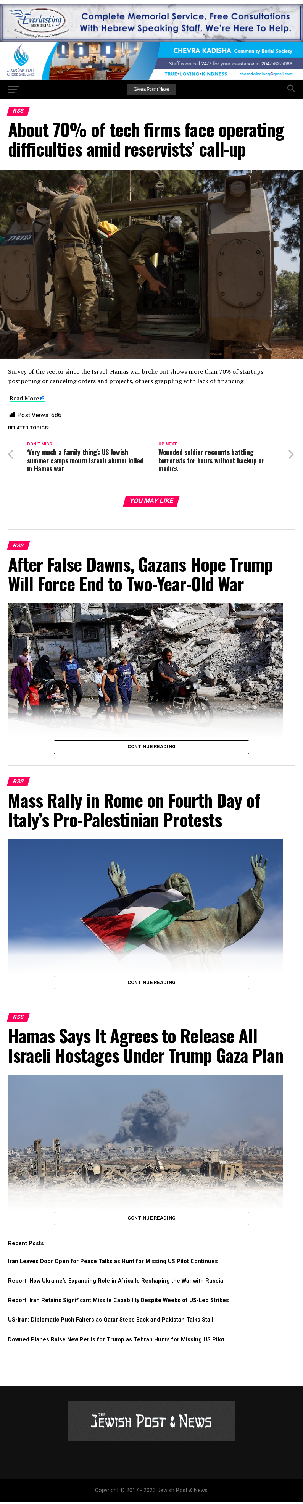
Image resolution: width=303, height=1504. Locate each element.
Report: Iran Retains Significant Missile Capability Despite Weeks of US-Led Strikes (118, 1302)
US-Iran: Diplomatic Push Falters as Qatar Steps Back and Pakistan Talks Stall (110, 1321)
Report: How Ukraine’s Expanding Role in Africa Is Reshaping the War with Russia (115, 1283)
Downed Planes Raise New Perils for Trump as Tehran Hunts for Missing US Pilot (116, 1341)
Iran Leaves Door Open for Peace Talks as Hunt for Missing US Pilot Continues (113, 1263)
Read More (24, 398)
